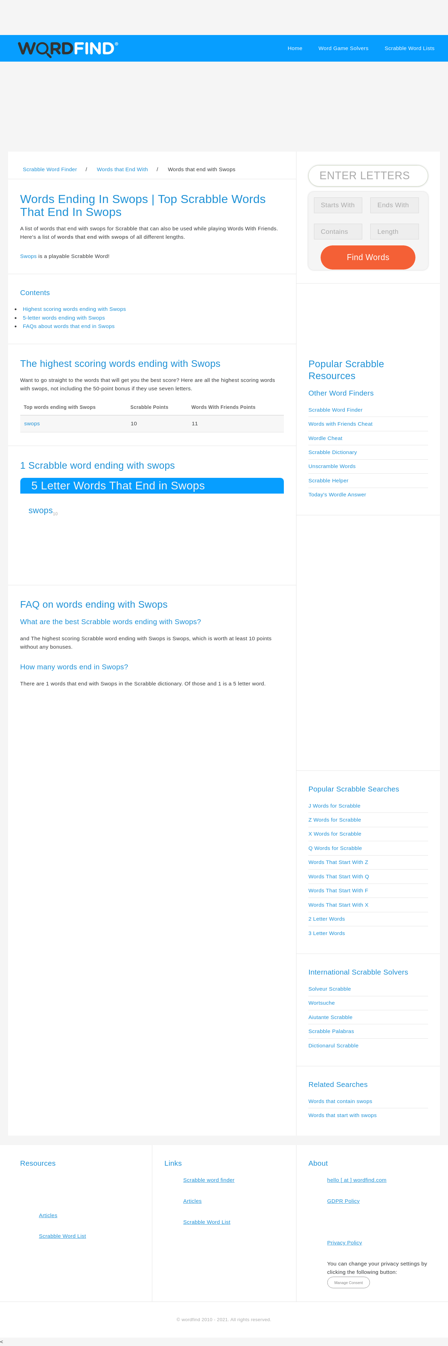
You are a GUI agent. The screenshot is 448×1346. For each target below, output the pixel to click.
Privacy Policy (344, 1243)
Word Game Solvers (343, 48)
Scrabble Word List (62, 1236)
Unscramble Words (332, 466)
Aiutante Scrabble (330, 1017)
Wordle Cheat (325, 438)
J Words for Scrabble (334, 806)
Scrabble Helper (328, 480)
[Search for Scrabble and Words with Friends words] (368, 176)
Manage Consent (348, 1283)
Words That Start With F (338, 890)
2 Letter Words (326, 919)
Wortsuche (321, 1003)
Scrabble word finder (209, 1180)
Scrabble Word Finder (335, 410)
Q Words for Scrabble (335, 848)
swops (32, 423)
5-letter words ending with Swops (64, 318)
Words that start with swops (342, 1115)
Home (295, 48)
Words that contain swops (340, 1101)
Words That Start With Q (338, 876)
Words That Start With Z (338, 862)
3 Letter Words (326, 933)
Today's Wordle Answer (337, 494)
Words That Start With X (338, 905)
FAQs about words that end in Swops (69, 326)
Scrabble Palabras (331, 1031)
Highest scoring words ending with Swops (74, 309)
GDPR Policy (343, 1201)
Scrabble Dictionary (332, 452)
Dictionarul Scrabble (333, 1045)
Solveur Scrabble (329, 989)
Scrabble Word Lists (410, 48)
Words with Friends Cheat (340, 424)
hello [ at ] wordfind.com (357, 1180)
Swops (28, 256)
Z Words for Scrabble (334, 820)
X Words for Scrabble (335, 834)
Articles (48, 1215)
